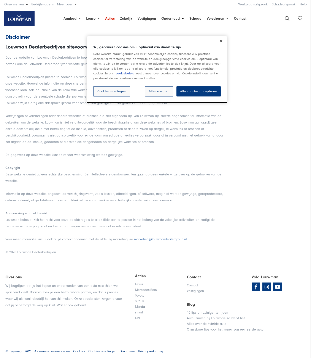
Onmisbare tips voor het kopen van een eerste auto (225, 329)
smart (139, 312)
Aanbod (69, 18)
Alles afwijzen (159, 91)
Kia (137, 318)
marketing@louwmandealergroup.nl (160, 239)
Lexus (139, 284)
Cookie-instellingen (111, 91)
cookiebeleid (125, 73)
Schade (195, 18)
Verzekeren (215, 18)
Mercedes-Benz (146, 290)
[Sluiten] (221, 41)
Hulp (303, 4)
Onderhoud (170, 18)
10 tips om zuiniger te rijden (207, 313)
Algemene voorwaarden (52, 351)
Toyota (139, 295)
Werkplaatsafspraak (253, 4)
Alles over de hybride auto (206, 324)
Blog (191, 304)
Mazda (140, 307)
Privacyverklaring (150, 351)
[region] (157, 69)
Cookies (79, 351)
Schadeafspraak (283, 4)
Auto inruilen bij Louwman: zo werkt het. (216, 318)
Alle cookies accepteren (198, 91)
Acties (110, 18)
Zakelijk (126, 18)
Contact (240, 18)
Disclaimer (127, 351)
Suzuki (139, 301)
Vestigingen (147, 18)
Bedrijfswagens (42, 4)
